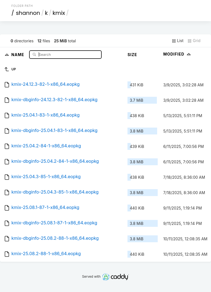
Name (18, 54)
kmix (58, 13)
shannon (28, 13)
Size (132, 54)
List (178, 40)
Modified (177, 54)
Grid (194, 40)
